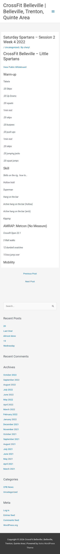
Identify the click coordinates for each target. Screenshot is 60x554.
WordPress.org (10, 525)
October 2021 (9, 434)
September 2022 (11, 379)
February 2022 (10, 414)
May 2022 (8, 399)
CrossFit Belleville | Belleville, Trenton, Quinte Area (24, 11)
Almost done (9, 336)
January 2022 (10, 419)
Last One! (7, 331)
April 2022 (8, 404)
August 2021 (9, 444)
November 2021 (11, 429)
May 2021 (8, 459)
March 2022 (9, 409)
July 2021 (8, 449)
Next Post (30, 281)
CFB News (8, 487)
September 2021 (11, 439)
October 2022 (9, 375)
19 (4, 341)
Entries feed (9, 515)
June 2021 (8, 454)
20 (4, 326)
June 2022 (8, 394)
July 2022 (8, 389)
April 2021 (8, 464)
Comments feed (11, 520)
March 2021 (9, 469)
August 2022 (9, 384)
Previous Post (30, 273)
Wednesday (9, 345)
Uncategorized (12, 47)
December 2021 (11, 424)
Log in (6, 510)
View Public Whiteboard (14, 67)
